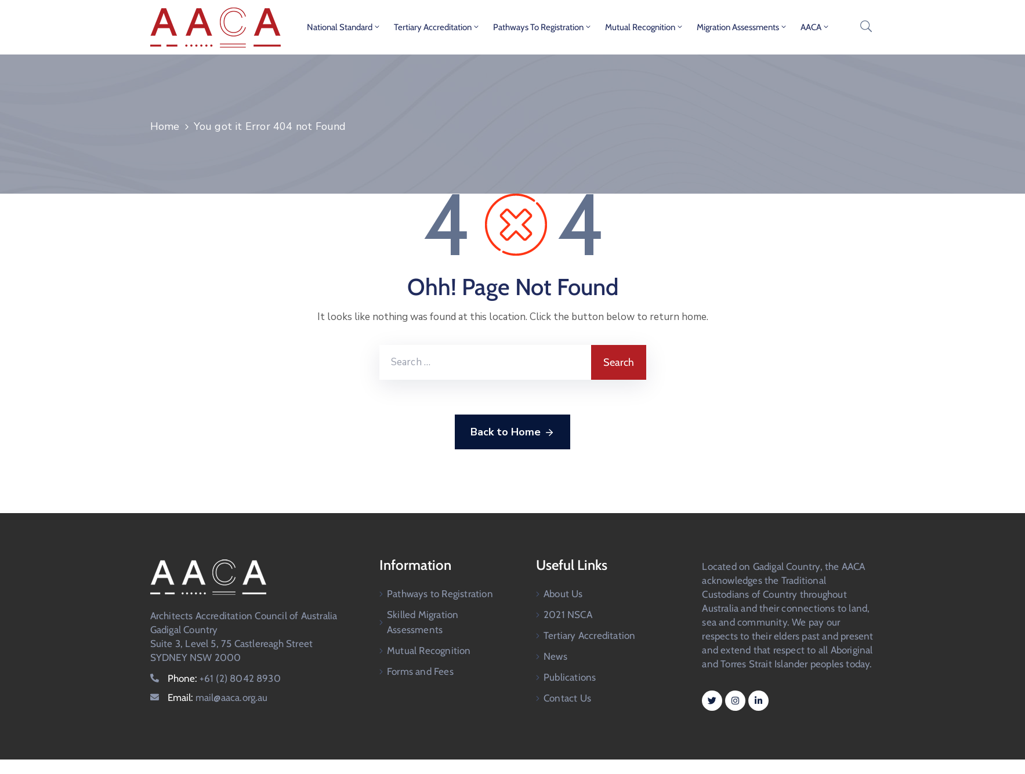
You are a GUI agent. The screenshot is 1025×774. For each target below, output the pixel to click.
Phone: (224, 678)
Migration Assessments (742, 27)
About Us (563, 593)
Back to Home (512, 432)
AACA (815, 27)
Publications (570, 677)
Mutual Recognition (644, 27)
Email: (218, 697)
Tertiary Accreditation (437, 27)
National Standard (344, 27)
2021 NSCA (568, 614)
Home (165, 126)
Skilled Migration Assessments (422, 622)
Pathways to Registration (542, 27)
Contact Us (567, 698)
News (555, 656)
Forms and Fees (420, 671)
